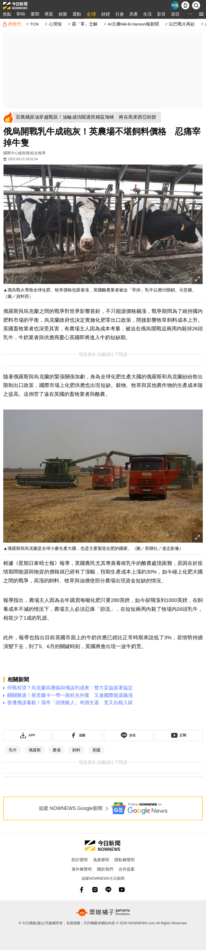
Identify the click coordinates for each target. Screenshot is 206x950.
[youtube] (121, 889)
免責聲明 (101, 860)
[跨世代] (11, 24)
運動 (76, 14)
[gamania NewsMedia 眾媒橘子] (103, 912)
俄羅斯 (35, 750)
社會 (119, 14)
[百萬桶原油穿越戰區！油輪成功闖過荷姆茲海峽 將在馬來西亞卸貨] (87, 117)
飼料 (76, 750)
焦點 (7, 14)
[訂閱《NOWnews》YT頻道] (178, 735)
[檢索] (196, 5)
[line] (108, 889)
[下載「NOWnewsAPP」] (27, 735)
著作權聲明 (82, 869)
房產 (133, 14)
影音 (161, 14)
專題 (49, 14)
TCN (34, 24)
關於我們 (105, 869)
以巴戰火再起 (182, 24)
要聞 (35, 14)
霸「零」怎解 (85, 24)
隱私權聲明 (125, 860)
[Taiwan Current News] (175, 5)
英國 (96, 750)
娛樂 (62, 14)
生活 (147, 14)
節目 (175, 14)
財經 (105, 14)
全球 (91, 14)
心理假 (55, 24)
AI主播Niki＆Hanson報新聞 (133, 24)
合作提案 (127, 869)
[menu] (201, 14)
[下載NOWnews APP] (185, 5)
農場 (57, 750)
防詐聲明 (80, 860)
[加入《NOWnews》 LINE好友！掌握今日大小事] (128, 735)
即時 (21, 14)
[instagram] (95, 889)
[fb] (81, 889)
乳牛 (13, 750)
